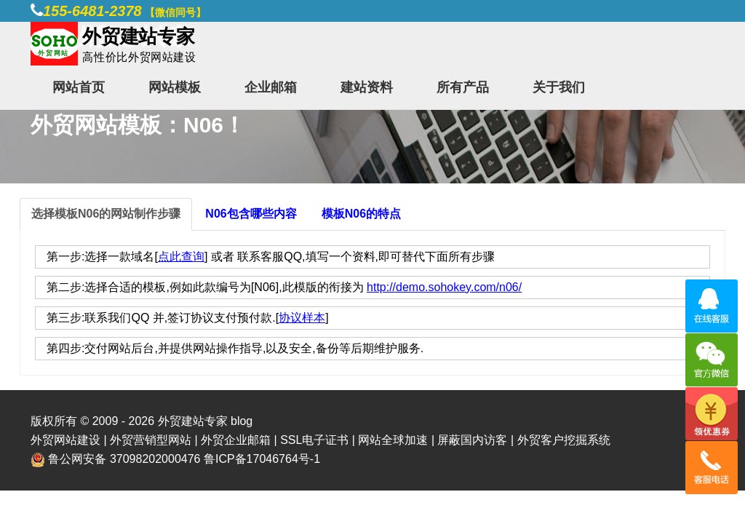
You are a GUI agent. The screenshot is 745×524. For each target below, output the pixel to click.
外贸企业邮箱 (236, 440)
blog (241, 421)
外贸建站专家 (194, 421)
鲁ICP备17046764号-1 (262, 459)
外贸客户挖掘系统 (563, 440)
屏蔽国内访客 (472, 440)
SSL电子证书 (314, 440)
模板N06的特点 (361, 213)
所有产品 (463, 87)
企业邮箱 (270, 87)
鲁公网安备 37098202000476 (124, 459)
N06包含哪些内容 (250, 213)
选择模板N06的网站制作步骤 (105, 213)
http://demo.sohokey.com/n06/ (444, 287)
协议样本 (302, 317)
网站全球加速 (393, 440)
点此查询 (181, 256)
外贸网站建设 (65, 440)
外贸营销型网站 (150, 440)
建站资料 (366, 87)
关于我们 (559, 87)
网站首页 (78, 87)
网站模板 (174, 87)
